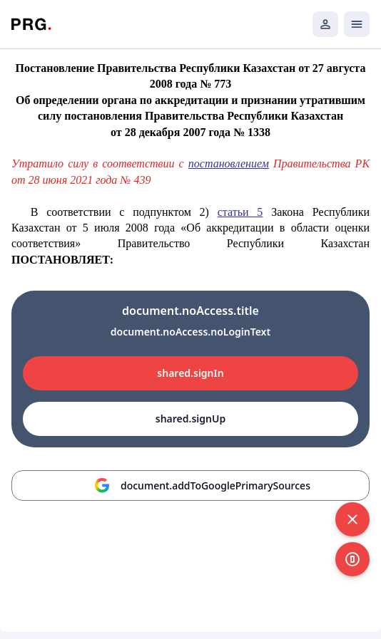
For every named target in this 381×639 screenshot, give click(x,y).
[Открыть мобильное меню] (357, 24)
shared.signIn (190, 373)
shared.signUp (190, 418)
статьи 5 (240, 212)
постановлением (228, 163)
